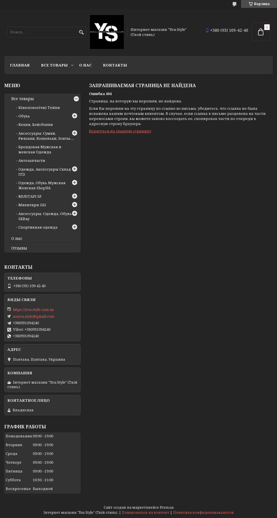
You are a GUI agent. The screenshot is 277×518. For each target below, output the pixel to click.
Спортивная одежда (38, 227)
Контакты (115, 65)
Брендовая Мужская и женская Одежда (39, 149)
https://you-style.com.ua (33, 309)
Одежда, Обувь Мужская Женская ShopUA (42, 185)
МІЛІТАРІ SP (30, 196)
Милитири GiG (32, 204)
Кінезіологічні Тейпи (39, 107)
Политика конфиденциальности (203, 512)
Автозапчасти (31, 160)
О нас (85, 65)
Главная (20, 65)
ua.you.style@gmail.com (33, 316)
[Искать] (81, 32)
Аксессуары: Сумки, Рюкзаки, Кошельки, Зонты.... (45, 136)
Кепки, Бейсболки (35, 124)
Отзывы (19, 248)
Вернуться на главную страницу (120, 131)
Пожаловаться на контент (145, 512)
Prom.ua (167, 507)
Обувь (24, 116)
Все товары (54, 65)
